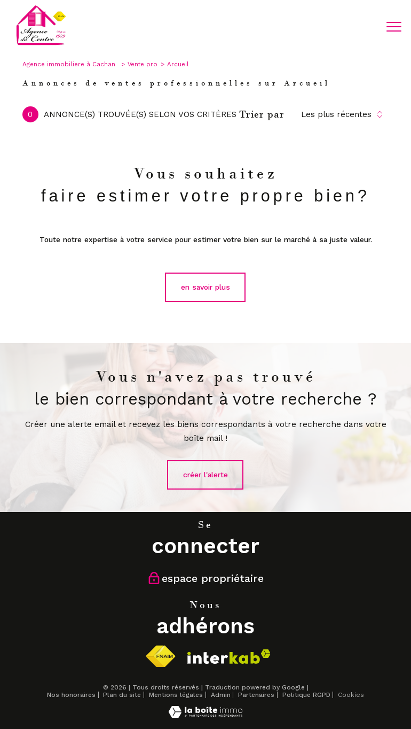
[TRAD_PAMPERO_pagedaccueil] (41, 44)
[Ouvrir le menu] (394, 27)
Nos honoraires (71, 695)
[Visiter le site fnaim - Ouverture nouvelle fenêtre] (160, 657)
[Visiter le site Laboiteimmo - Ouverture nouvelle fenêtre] (205, 715)
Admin (221, 695)
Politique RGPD (306, 695)
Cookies (351, 695)
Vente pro (142, 64)
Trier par (261, 114)
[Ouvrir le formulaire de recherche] (361, 27)
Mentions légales (176, 695)
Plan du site (122, 695)
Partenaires (256, 695)
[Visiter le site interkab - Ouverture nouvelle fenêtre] (229, 656)
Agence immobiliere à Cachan (69, 64)
